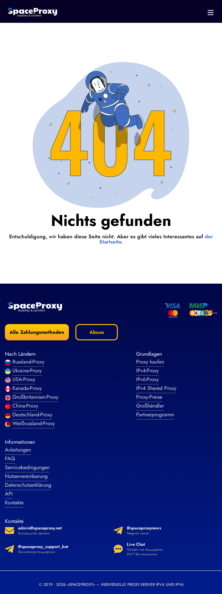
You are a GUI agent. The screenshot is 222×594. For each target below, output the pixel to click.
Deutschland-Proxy (32, 414)
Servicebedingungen (27, 467)
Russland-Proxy (28, 361)
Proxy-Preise (149, 397)
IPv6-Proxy (147, 379)
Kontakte (14, 502)
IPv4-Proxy (147, 370)
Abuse (96, 332)
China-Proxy (25, 405)
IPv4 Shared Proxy (156, 388)
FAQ (10, 458)
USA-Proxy (23, 379)
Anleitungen (18, 449)
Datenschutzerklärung (28, 485)
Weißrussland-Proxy (33, 423)
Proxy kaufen (150, 361)
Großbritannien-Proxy (35, 397)
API (9, 493)
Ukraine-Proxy (27, 370)
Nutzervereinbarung (26, 476)
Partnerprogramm (155, 414)
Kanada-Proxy (27, 388)
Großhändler (150, 405)
